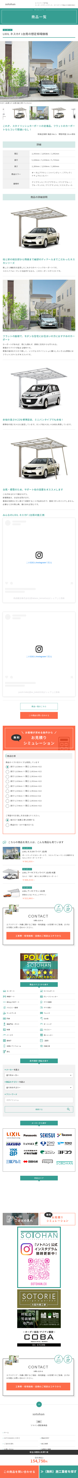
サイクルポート (47, 991)
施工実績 (44, 1444)
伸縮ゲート (9, 996)
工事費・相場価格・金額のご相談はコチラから (38, 935)
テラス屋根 (46, 1002)
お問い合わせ (9, 1449)
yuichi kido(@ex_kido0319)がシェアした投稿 (39, 692)
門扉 (6, 1018)
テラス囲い (46, 1007)
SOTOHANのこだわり (12, 1438)
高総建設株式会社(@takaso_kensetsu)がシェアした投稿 (39, 598)
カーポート (9, 991)
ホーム (6, 1432)
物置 (6, 1029)
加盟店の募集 (46, 1449)
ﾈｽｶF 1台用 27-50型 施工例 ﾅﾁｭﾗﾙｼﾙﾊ (39, 72)
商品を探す (45, 1438)
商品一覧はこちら (39, 706)
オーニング (46, 1024)
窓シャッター (46, 1035)
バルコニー (46, 1029)
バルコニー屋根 (10, 1007)
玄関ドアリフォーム (12, 1046)
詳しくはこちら (39, 1198)
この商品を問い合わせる (39, 715)
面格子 (7, 1040)
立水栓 (44, 1018)
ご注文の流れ (9, 1444)
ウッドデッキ (9, 1013)
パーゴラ (8, 1035)
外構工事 (45, 1046)
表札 (6, 1051)
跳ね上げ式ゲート (11, 1002)
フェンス (45, 1013)
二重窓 (44, 1040)
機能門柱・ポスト (11, 1024)
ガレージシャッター (49, 996)
